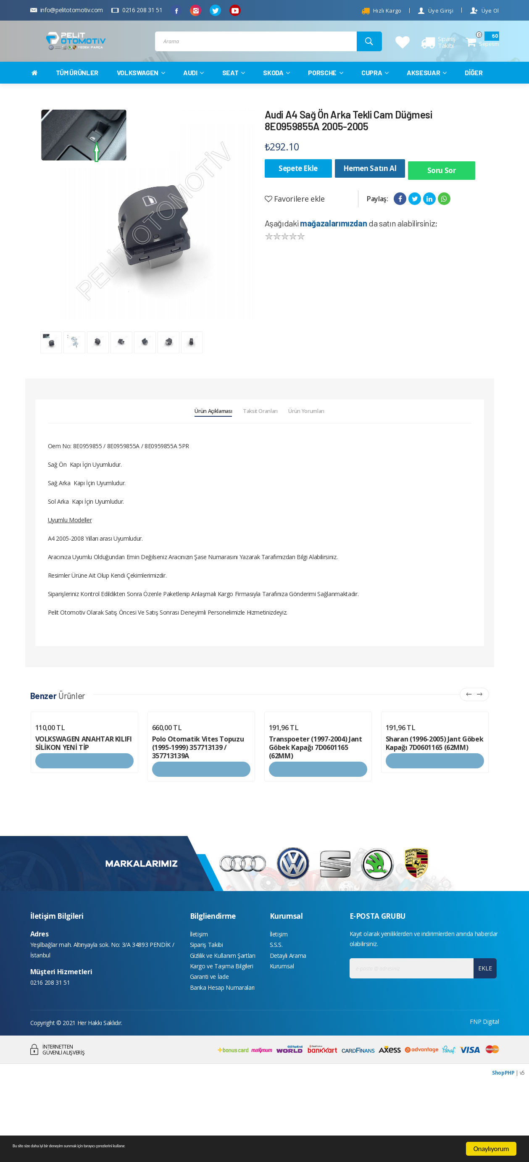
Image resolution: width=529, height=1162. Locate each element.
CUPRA (375, 89)
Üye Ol (484, 10)
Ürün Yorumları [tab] (337, 470)
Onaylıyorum (491, 1148)
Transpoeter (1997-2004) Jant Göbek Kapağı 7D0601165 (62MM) (315, 811)
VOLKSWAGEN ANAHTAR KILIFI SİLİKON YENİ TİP (83, 807)
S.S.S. (276, 1012)
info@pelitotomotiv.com (66, 10)
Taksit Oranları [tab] (261, 470)
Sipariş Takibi (206, 1012)
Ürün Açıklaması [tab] (183, 470)
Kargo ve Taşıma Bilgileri (221, 1037)
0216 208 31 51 (136, 10)
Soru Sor (441, 184)
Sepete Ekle (298, 184)
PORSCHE (325, 89)
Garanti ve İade (209, 1050)
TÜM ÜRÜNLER (77, 89)
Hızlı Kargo (381, 11)
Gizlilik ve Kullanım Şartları (222, 1024)
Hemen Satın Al (370, 184)
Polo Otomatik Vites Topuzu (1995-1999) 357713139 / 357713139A (198, 811)
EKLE (482, 1032)
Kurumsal (282, 1037)
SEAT (233, 89)
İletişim (199, 999)
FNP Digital (484, 1096)
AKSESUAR (427, 89)
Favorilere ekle (295, 211)
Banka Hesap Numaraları (222, 1062)
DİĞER (473, 89)
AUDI (193, 89)
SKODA (276, 89)
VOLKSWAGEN (141, 89)
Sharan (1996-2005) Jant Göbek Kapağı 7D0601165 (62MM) (435, 807)
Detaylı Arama (288, 1024)
